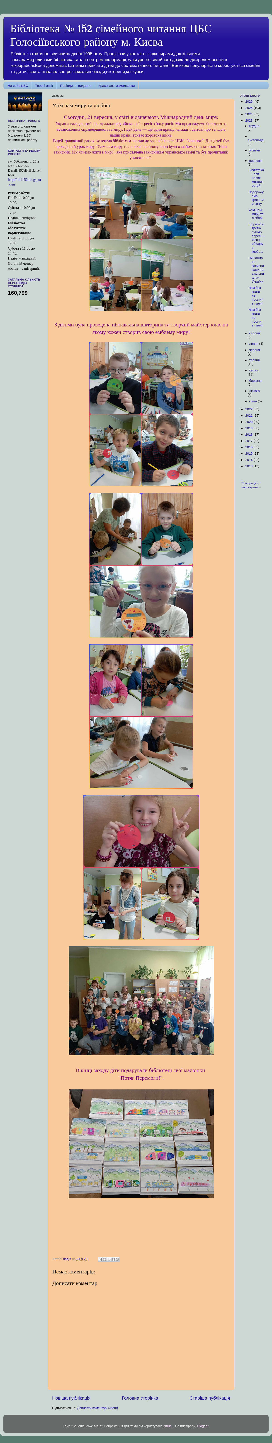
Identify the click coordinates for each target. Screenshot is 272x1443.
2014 (249, 460)
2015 (249, 453)
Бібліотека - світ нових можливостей (256, 177)
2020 (249, 422)
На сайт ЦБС (18, 85)
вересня (255, 161)
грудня (254, 126)
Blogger (202, 1426)
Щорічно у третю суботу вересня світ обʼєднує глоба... (256, 237)
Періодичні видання (75, 85)
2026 (249, 101)
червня (254, 350)
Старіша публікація (209, 1398)
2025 (249, 108)
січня (253, 401)
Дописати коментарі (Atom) (97, 1408)
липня (254, 343)
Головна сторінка (140, 1398)
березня (255, 381)
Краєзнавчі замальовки (116, 85)
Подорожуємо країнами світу (256, 198)
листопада (255, 140)
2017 (249, 441)
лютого (254, 391)
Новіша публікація (71, 1398)
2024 (249, 114)
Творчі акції (44, 85)
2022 (249, 409)
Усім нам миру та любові (255, 214)
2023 (249, 120)
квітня (253, 370)
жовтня (254, 150)
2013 (249, 466)
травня (254, 360)
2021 (249, 415)
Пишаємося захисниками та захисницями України (256, 269)
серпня (254, 333)
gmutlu (168, 1426)
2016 (249, 447)
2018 (249, 434)
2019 (249, 428)
